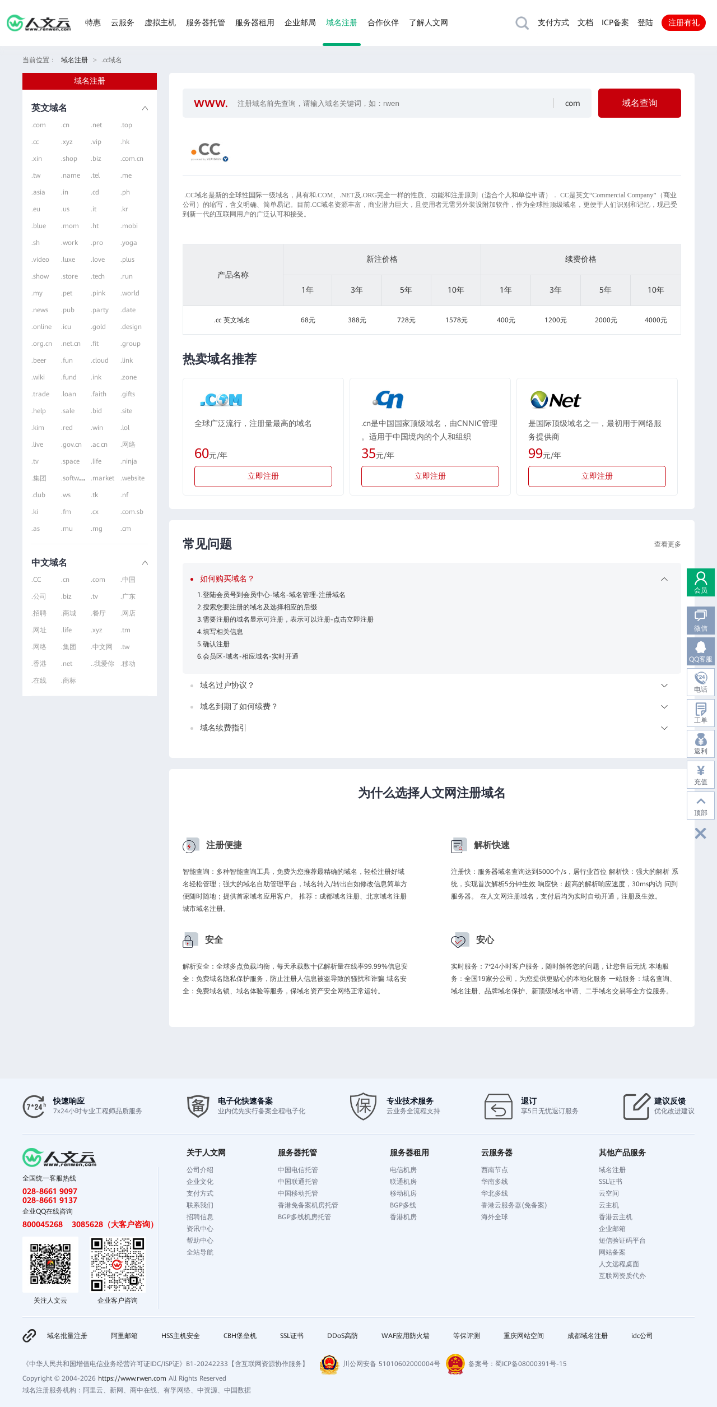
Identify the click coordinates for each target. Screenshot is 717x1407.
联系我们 (200, 1205)
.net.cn (71, 344)
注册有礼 (684, 22)
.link (126, 360)
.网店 (128, 613)
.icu (66, 327)
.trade (40, 394)
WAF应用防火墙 (405, 1336)
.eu (35, 209)
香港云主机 (615, 1217)
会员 (700, 590)
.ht (95, 226)
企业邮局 (300, 22)
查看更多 (667, 544)
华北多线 (494, 1193)
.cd (95, 192)
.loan (68, 394)
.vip (96, 142)
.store (69, 276)
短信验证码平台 (622, 1240)
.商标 (68, 680)
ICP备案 (615, 22)
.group (130, 344)
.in (64, 192)
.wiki (38, 377)
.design (131, 327)
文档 (585, 22)
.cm (125, 529)
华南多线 (494, 1182)
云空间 (609, 1193)
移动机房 (403, 1193)
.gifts (127, 394)
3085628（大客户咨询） (115, 1224)
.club (38, 495)
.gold (98, 327)
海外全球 (494, 1217)
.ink (96, 377)
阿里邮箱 (124, 1336)
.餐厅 (98, 613)
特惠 (93, 22)
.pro (97, 243)
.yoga (128, 243)
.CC (36, 580)
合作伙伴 (383, 22)
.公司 (38, 596)
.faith (98, 394)
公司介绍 (200, 1170)
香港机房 (403, 1217)
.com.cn (131, 159)
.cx (95, 512)
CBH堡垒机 (240, 1336)
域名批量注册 (67, 1336)
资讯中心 (200, 1229)
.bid (96, 411)
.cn (65, 125)
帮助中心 (200, 1240)
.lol (124, 428)
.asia (38, 192)
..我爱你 (102, 664)
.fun (67, 360)
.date (128, 310)
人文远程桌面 (619, 1264)
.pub (68, 310)
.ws (66, 495)
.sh (35, 243)
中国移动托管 (298, 1193)
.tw (35, 175)
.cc (35, 142)
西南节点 (494, 1170)
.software (75, 478)
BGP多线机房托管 (304, 1217)
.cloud (100, 360)
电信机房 (403, 1170)
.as (35, 529)
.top (126, 125)
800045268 (42, 1224)
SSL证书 (610, 1182)
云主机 (609, 1205)
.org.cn (41, 344)
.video (40, 259)
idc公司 (642, 1336)
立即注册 (263, 475)
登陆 (645, 22)
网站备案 (612, 1252)
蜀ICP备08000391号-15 (531, 1364)
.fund (69, 377)
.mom (70, 226)
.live (37, 444)
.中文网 (102, 647)
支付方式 (553, 22)
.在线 (38, 680)
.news (39, 310)
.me (126, 175)
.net (96, 125)
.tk (94, 495)
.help (38, 411)
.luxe (68, 259)
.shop (69, 159)
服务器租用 (254, 22)
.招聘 (38, 613)
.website (132, 478)
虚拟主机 (160, 22)
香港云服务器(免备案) (514, 1205)
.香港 (38, 664)
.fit (95, 344)
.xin (36, 159)
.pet (66, 293)
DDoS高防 (342, 1336)
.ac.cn (99, 444)
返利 (700, 751)
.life (96, 461)
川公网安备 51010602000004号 (391, 1364)
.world (129, 293)
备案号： (481, 1364)
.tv (35, 461)
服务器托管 (205, 22)
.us (65, 209)
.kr (124, 209)
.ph (125, 192)
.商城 (68, 613)
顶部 (700, 813)
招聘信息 (200, 1217)
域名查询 (640, 103)
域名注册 (341, 22)
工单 (700, 720)
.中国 (128, 580)
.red (67, 428)
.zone (128, 377)
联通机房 (403, 1182)
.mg (97, 529)
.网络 (128, 444)
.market (102, 478)
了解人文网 (428, 22)
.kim (37, 428)
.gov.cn (71, 444)
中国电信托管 (298, 1170)
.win (97, 428)
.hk (124, 142)
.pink (98, 293)
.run (126, 276)
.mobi (129, 226)
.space (70, 461)
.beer (38, 360)
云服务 (122, 22)
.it (93, 209)
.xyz (67, 142)
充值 (700, 782)
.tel (95, 175)
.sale (68, 411)
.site (126, 411)
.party (100, 310)
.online (41, 327)
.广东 (128, 596)
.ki (34, 512)
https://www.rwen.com (132, 1378)
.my (37, 293)
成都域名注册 (587, 1336)
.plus (127, 259)
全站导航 (200, 1252)
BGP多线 (403, 1205)
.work (69, 243)
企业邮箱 (612, 1229)
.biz (96, 159)
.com (38, 125)
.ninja (128, 461)
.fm (66, 512)
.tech (98, 276)
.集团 (38, 478)
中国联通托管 (298, 1182)
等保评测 (466, 1336)
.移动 (128, 664)
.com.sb (131, 512)
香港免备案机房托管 (308, 1205)
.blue (38, 226)
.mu (67, 529)
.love (98, 259)
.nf (124, 495)
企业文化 (200, 1182)
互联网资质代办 (622, 1276)
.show (40, 276)
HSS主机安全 (180, 1336)
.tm (125, 630)
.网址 (38, 630)
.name (70, 175)
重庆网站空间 (524, 1336)
